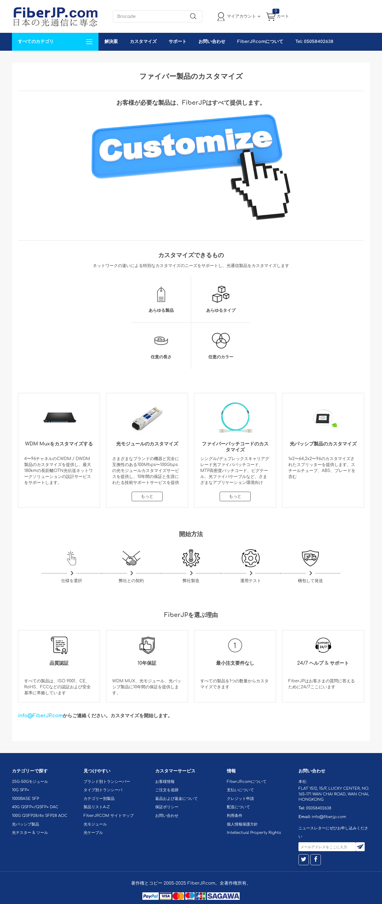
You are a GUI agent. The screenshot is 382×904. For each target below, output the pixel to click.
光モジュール (95, 824)
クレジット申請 (240, 799)
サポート (178, 41)
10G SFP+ (20, 790)
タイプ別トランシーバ (103, 790)
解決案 (111, 41)
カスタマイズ (143, 41)
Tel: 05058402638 (314, 41)
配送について (238, 807)
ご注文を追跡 (166, 790)
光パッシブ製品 (25, 824)
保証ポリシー (166, 807)
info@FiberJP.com (40, 715)
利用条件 (234, 816)
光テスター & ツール (30, 833)
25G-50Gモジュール (30, 782)
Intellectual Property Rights (254, 833)
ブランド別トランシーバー (107, 782)
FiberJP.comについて (260, 41)
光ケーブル (93, 833)
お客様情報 (165, 782)
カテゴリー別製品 (99, 799)
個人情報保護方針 (242, 824)
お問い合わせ (211, 41)
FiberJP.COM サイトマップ (109, 816)
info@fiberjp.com (329, 817)
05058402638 (318, 808)
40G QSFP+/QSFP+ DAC (35, 807)
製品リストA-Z (97, 807)
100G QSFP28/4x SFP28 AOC (39, 816)
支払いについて (240, 790)
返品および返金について (176, 799)
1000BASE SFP (25, 799)
